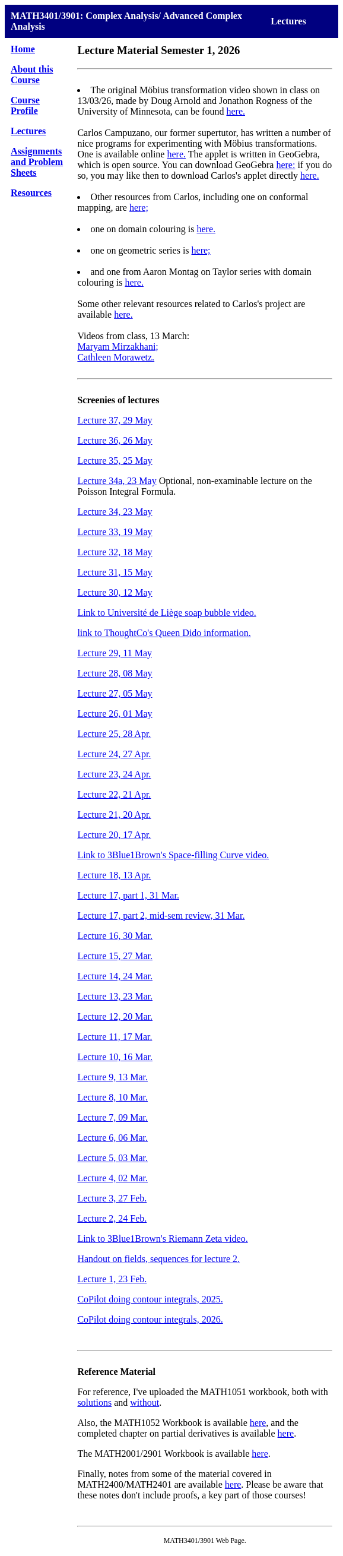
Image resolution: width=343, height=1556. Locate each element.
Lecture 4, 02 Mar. (112, 1178)
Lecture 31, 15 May (114, 572)
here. (235, 111)
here (258, 1423)
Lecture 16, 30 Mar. (115, 936)
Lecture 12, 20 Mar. (115, 1016)
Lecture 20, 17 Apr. (114, 835)
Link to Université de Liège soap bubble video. (166, 613)
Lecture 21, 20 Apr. (114, 814)
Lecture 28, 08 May (114, 673)
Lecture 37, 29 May (114, 420)
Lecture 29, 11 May (114, 653)
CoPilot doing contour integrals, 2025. (150, 1299)
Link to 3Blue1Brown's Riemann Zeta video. (162, 1239)
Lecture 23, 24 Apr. (114, 774)
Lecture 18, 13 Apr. (114, 875)
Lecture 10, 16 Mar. (115, 1057)
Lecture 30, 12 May (114, 592)
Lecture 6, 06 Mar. (112, 1138)
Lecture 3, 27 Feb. (112, 1198)
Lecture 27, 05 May (114, 693)
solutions (94, 1402)
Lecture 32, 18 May (114, 552)
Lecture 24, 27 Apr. (114, 754)
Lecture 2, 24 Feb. (112, 1218)
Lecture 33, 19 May (114, 532)
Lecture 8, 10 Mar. (112, 1097)
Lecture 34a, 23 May (116, 481)
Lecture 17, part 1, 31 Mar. (128, 895)
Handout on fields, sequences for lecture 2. (158, 1259)
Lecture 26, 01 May (114, 714)
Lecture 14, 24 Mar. (115, 976)
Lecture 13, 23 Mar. (115, 996)
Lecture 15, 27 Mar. (115, 956)
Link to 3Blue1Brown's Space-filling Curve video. (173, 855)
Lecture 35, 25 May (114, 461)
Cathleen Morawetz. (115, 357)
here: (285, 165)
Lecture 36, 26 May (114, 440)
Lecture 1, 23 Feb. (112, 1279)
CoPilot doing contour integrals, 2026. (150, 1319)
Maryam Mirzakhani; (117, 346)
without (144, 1402)
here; (138, 208)
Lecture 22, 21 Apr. (114, 794)
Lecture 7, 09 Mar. (112, 1117)
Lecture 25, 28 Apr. (114, 734)
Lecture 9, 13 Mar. (112, 1077)
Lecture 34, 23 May (114, 512)
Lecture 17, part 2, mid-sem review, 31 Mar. (160, 915)
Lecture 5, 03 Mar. (112, 1158)
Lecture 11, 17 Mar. (114, 1037)
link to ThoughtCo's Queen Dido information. (163, 633)
